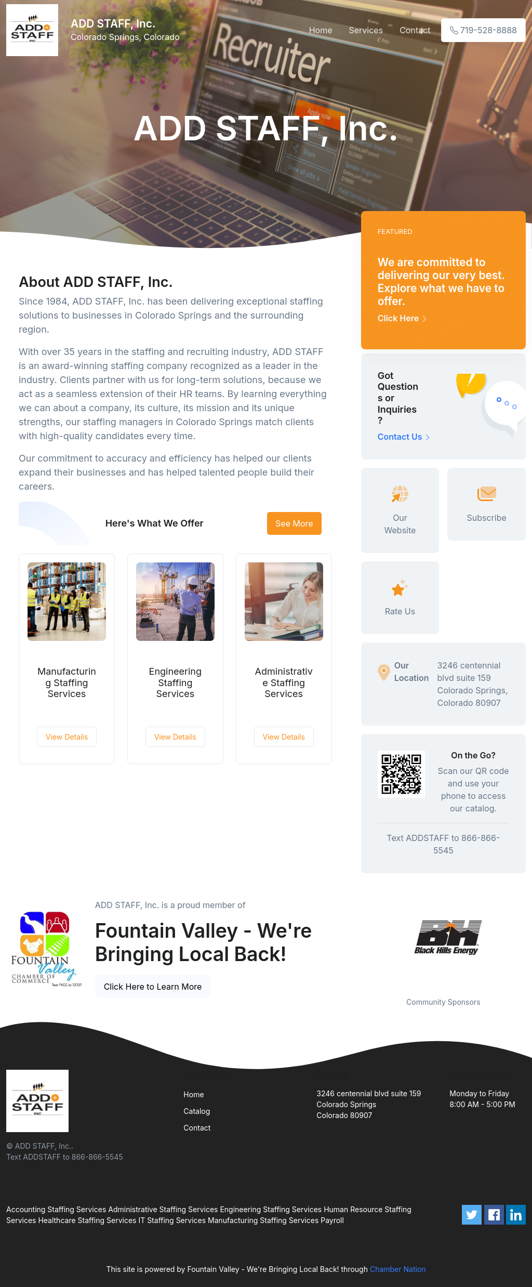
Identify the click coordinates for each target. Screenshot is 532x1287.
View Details (67, 736)
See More (294, 523)
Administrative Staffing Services (284, 682)
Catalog (196, 1111)
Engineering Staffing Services (175, 682)
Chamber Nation (398, 1269)
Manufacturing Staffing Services (66, 682)
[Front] (34, 30)
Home (320, 30)
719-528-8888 (483, 30)
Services (366, 30)
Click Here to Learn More (153, 986)
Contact (415, 30)
